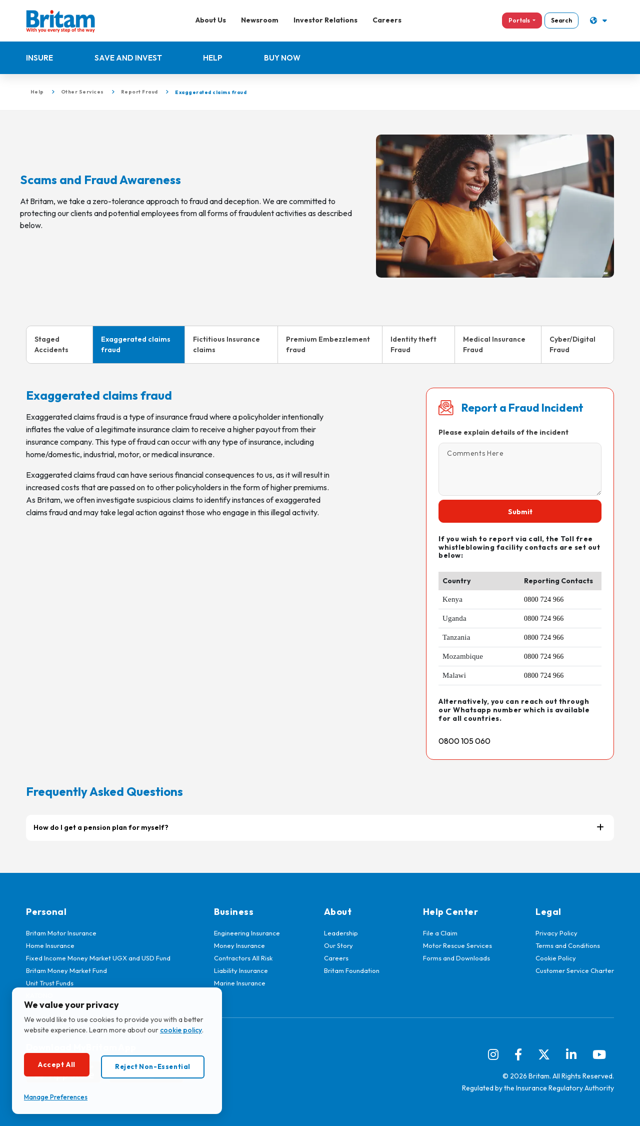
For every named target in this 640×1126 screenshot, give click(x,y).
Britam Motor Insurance (61, 933)
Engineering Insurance (247, 933)
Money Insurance (239, 945)
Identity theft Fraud (413, 344)
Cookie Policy (556, 958)
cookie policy (181, 1029)
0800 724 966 (544, 599)
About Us (210, 20)
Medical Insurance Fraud (494, 344)
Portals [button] (519, 20)
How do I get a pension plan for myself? (101, 827)
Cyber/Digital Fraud (573, 344)
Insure (39, 58)
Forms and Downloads (456, 958)
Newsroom (259, 20)
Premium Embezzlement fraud (328, 344)
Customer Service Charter (575, 970)
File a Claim (440, 933)
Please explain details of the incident (503, 432)
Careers (386, 20)
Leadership (341, 933)
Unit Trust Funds (50, 983)
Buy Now (282, 58)
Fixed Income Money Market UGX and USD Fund (98, 958)
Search (560, 20)
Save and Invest (128, 58)
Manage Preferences (56, 1097)
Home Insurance (50, 945)
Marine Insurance (240, 983)
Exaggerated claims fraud (135, 344)
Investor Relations (325, 20)
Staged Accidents (51, 344)
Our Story (338, 945)
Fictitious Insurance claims (226, 344)
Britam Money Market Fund (66, 970)
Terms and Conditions (568, 945)
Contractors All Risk (243, 958)
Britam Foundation (352, 970)
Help (213, 58)
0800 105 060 (464, 741)
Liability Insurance (241, 970)
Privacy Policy (557, 933)
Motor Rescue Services (457, 945)
